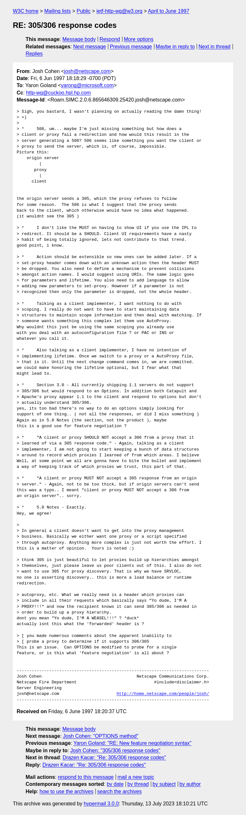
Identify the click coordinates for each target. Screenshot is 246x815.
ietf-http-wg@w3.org (119, 11)
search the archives (119, 791)
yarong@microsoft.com (87, 85)
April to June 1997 (168, 11)
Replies (34, 53)
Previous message (131, 46)
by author (190, 784)
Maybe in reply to (175, 46)
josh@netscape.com (87, 71)
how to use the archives (67, 791)
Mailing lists (57, 11)
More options (139, 39)
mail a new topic (136, 777)
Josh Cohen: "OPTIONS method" (100, 736)
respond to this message (85, 777)
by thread (138, 784)
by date (115, 784)
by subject (164, 784)
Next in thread (215, 46)
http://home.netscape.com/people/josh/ (163, 694)
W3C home (25, 11)
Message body (79, 39)
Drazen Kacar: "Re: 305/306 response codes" (114, 757)
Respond (110, 39)
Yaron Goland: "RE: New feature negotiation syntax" (132, 743)
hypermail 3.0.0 (101, 803)
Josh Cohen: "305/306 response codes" (115, 750)
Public (84, 11)
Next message (89, 46)
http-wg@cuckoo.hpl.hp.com (58, 92)
